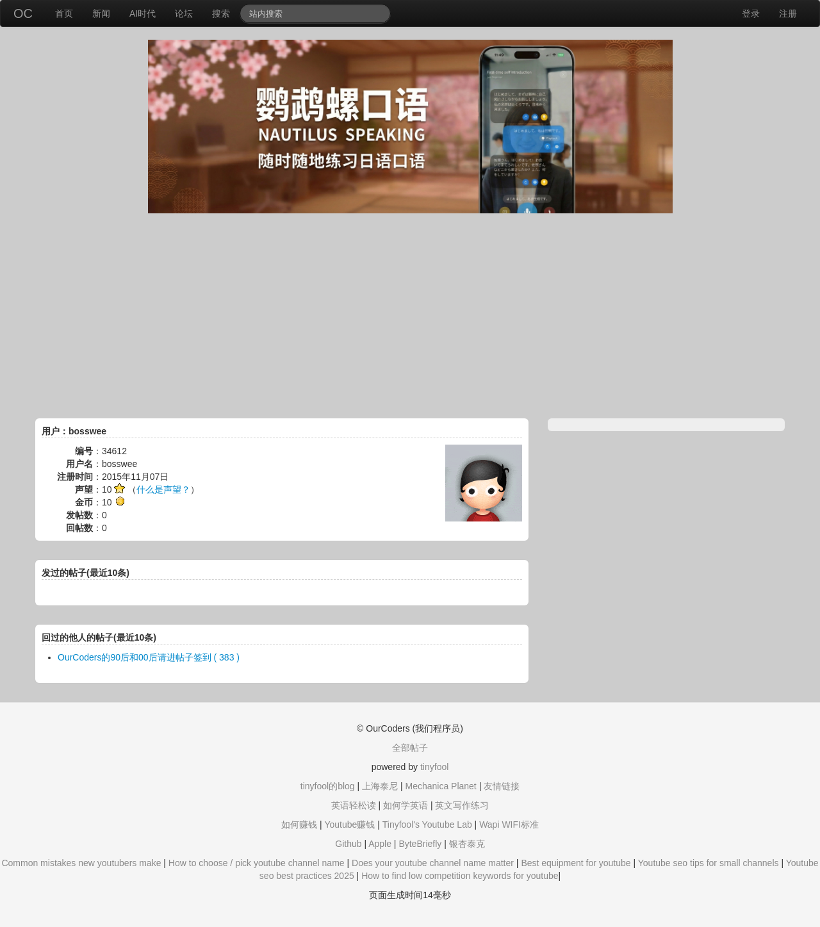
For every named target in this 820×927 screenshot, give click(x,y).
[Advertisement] (410, 316)
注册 (788, 13)
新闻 (101, 13)
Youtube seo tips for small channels (708, 863)
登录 (751, 13)
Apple (379, 844)
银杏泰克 (467, 844)
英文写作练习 (462, 805)
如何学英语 (405, 805)
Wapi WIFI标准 (509, 824)
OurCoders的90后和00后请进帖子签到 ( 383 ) (149, 657)
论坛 (184, 13)
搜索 (221, 13)
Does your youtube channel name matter (433, 863)
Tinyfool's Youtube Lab (427, 824)
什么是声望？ (163, 489)
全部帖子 (410, 747)
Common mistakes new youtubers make (81, 863)
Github (348, 844)
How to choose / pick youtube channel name (256, 863)
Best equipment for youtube (575, 863)
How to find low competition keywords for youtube (459, 876)
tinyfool (434, 767)
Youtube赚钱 (349, 824)
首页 (64, 13)
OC (23, 13)
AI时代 (142, 13)
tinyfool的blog (327, 786)
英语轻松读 (353, 805)
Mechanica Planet (440, 786)
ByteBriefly (419, 844)
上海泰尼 (380, 786)
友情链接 (502, 786)
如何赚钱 (299, 824)
